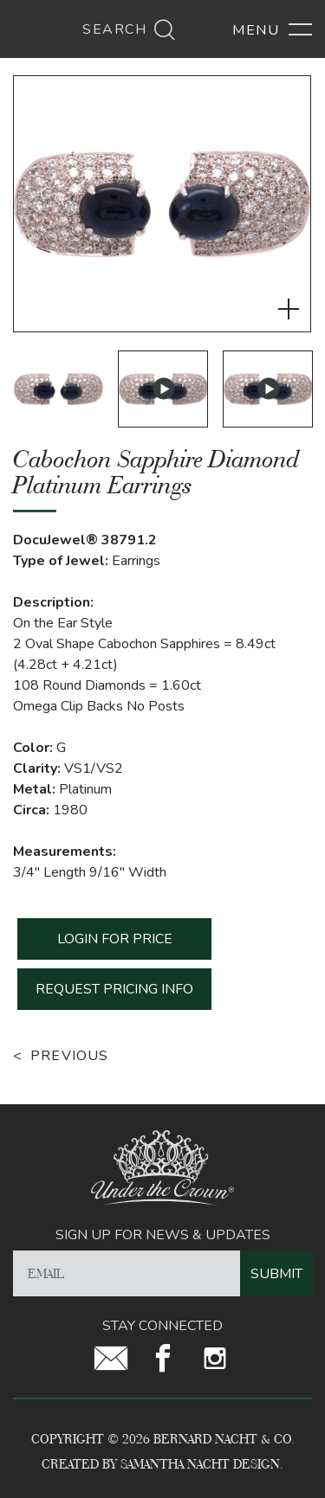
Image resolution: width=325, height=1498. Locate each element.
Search (129, 29)
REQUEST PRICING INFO (114, 989)
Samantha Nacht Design (200, 1464)
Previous (69, 1056)
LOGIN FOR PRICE (114, 938)
